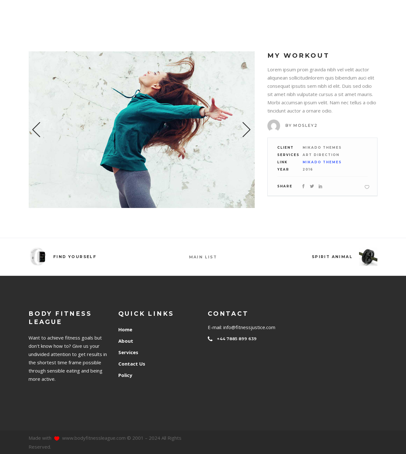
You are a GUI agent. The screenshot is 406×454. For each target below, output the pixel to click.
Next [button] (247, 130)
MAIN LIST (203, 257)
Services (128, 352)
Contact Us (131, 363)
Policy (125, 375)
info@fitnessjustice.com (249, 327)
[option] (142, 129)
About (125, 341)
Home (125, 329)
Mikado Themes (322, 162)
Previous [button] (36, 130)
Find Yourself (74, 256)
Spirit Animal (332, 256)
